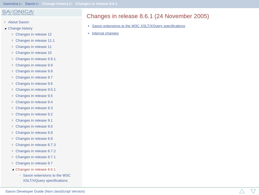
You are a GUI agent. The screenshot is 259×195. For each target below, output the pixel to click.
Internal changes (105, 33)
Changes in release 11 (34, 47)
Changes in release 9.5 (34, 96)
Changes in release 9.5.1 (36, 89)
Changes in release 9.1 (34, 120)
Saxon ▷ (32, 4)
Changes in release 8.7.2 (36, 151)
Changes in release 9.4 (34, 102)
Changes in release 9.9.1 (36, 59)
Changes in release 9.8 (34, 71)
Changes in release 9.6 (34, 84)
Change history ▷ (57, 4)
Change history (20, 28)
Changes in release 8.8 (34, 138)
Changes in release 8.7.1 (36, 157)
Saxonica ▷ (12, 4)
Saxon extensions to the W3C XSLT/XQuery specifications (47, 178)
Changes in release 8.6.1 (96, 4)
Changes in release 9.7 (34, 77)
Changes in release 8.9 (34, 133)
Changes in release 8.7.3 (36, 145)
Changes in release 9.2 (34, 114)
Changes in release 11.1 (35, 40)
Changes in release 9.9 (34, 65)
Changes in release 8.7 (34, 163)
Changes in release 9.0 (34, 126)
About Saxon (18, 22)
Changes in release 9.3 (34, 108)
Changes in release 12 (34, 34)
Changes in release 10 (34, 53)
